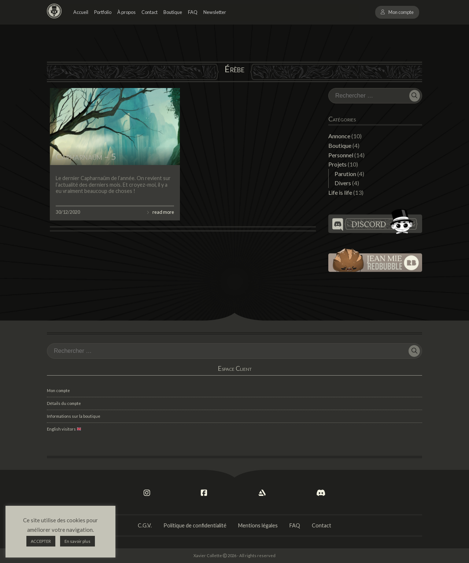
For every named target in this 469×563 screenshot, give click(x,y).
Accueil (80, 12)
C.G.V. (145, 525)
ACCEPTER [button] (41, 541)
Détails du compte (64, 403)
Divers (343, 182)
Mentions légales (258, 525)
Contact (149, 12)
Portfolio (102, 12)
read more (163, 212)
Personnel (340, 154)
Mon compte (401, 12)
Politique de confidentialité (194, 525)
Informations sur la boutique (73, 416)
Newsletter (214, 12)
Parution (345, 173)
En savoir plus (77, 541)
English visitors (64, 429)
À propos (126, 12)
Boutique (172, 12)
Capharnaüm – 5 (86, 156)
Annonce (339, 135)
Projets (337, 164)
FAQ (192, 12)
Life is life (340, 192)
